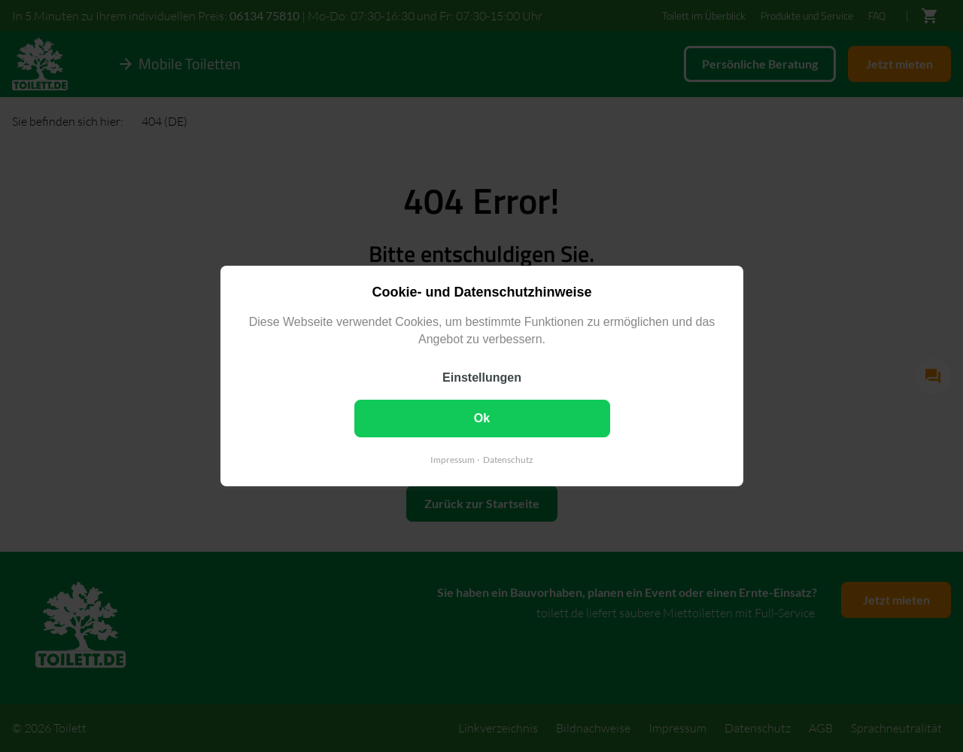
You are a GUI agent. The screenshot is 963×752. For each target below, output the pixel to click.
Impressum (452, 459)
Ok (481, 418)
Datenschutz (508, 459)
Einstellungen (481, 377)
